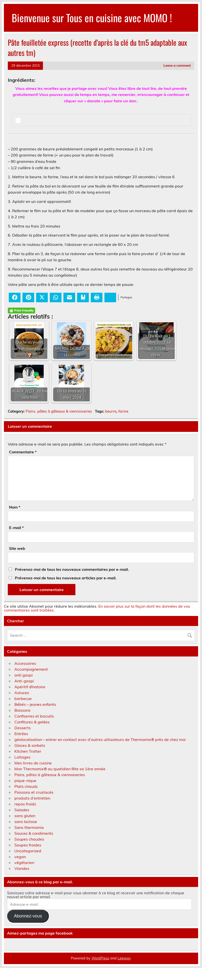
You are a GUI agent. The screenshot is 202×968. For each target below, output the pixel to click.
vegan (20, 856)
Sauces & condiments (33, 833)
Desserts (22, 727)
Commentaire (23, 452)
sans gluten (24, 815)
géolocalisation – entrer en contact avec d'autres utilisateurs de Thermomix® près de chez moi (100, 739)
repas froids (25, 803)
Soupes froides (27, 845)
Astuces (21, 692)
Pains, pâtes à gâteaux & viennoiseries (59, 411)
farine (123, 411)
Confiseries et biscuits (34, 716)
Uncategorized (27, 850)
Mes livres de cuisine (33, 762)
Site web (17, 548)
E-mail (16, 528)
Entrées (21, 733)
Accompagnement (31, 669)
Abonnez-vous (28, 916)
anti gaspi (23, 675)
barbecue (23, 698)
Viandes (21, 868)
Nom (14, 507)
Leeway (124, 958)
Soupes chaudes (29, 839)
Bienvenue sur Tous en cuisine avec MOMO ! (92, 17)
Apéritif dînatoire (29, 686)
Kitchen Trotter (27, 751)
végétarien (24, 862)
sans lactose (25, 821)
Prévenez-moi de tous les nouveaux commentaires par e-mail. (72, 569)
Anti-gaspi (24, 680)
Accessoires (25, 663)
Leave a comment (177, 65)
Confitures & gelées (32, 721)
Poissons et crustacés (33, 792)
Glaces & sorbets (29, 745)
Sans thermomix (29, 827)
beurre (110, 411)
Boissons (22, 710)
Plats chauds (26, 786)
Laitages (22, 757)
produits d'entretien (32, 798)
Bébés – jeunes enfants (35, 704)
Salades (21, 809)
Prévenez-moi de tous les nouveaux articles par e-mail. (65, 577)
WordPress (100, 958)
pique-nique (25, 780)
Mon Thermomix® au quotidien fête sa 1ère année (59, 768)
